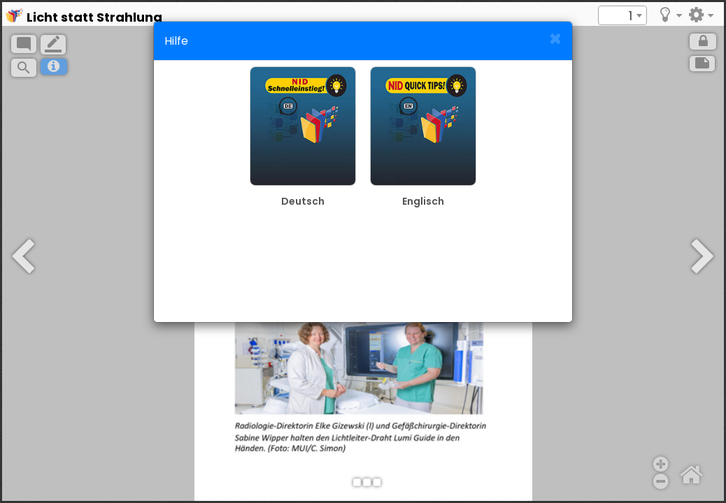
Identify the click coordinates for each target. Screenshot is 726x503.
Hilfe (176, 41)
